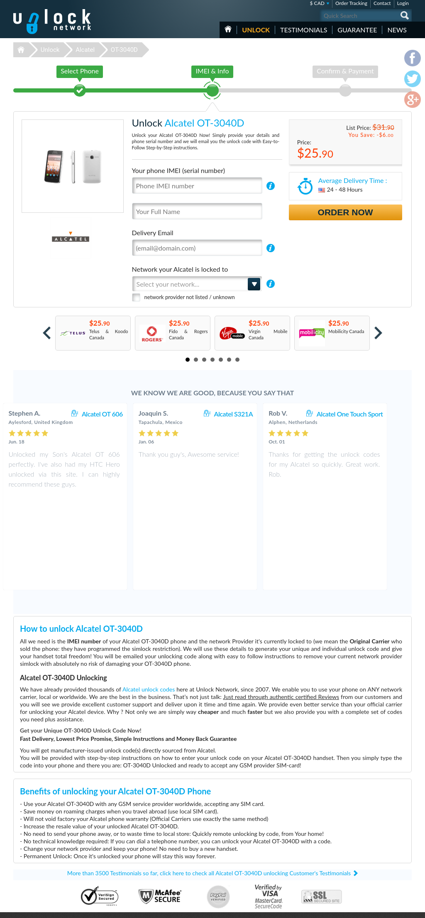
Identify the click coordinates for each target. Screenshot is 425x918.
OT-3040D (124, 50)
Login (403, 3)
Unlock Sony (157, 870)
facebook (372, 908)
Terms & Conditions (365, 850)
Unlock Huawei (160, 845)
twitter (389, 908)
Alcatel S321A (250, 414)
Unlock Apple (158, 876)
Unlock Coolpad (161, 864)
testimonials (303, 30)
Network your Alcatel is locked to (180, 269)
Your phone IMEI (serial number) (178, 170)
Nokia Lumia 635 (291, 839)
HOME (228, 29)
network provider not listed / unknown (189, 297)
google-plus (405, 908)
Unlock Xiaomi (159, 882)
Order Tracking (351, 3)
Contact (382, 3)
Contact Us (357, 844)
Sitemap (354, 863)
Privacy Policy (359, 857)
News (397, 30)
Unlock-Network (52, 21)
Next (378, 332)
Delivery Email (152, 232)
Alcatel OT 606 (119, 414)
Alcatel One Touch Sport (367, 414)
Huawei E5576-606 (294, 845)
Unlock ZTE (157, 851)
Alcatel (85, 50)
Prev (47, 332)
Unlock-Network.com (52, 839)
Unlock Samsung (161, 857)
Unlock (256, 30)
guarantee (357, 30)
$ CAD (317, 3)
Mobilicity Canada (346, 331)
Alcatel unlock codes (148, 595)
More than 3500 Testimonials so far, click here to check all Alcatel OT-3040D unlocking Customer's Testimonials (209, 779)
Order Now (345, 212)
